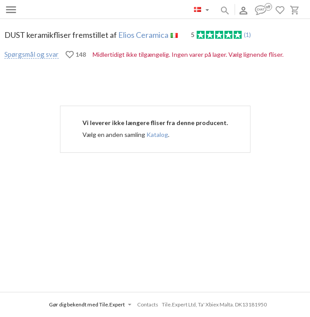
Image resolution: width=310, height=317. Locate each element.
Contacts (147, 304)
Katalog (157, 134)
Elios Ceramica (143, 35)
